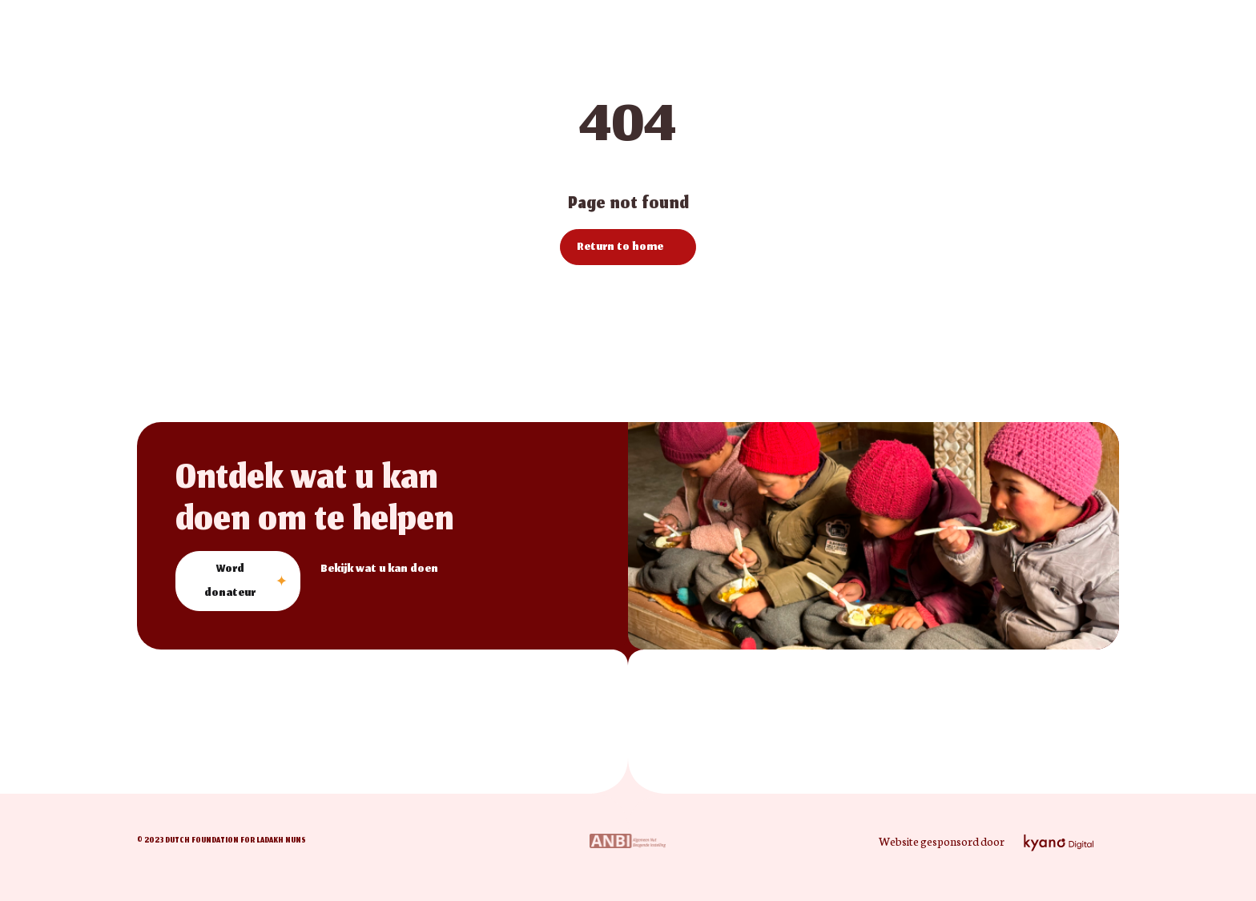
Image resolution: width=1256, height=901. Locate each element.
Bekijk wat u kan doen (379, 570)
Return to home (620, 248)
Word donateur (230, 582)
